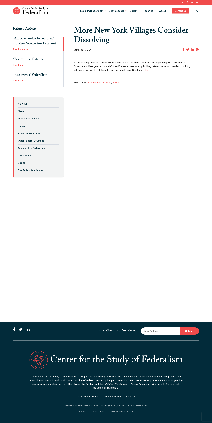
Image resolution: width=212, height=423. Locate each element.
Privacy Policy (113, 396)
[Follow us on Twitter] (20, 329)
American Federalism (29, 133)
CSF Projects (25, 155)
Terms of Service (134, 405)
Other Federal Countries (31, 140)
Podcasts (23, 126)
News (21, 111)
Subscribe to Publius (88, 396)
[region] (38, 62)
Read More (19, 49)
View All (22, 103)
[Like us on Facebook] (14, 329)
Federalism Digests (28, 118)
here (147, 70)
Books (21, 162)
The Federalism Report (30, 170)
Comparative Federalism (31, 148)
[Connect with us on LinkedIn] (27, 329)
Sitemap (130, 396)
